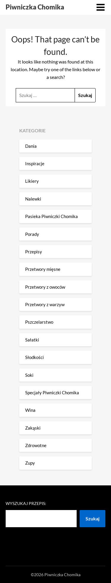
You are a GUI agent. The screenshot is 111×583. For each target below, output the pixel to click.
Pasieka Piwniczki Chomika (51, 216)
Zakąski (33, 428)
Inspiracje (34, 163)
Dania (31, 146)
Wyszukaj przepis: (26, 503)
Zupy (30, 463)
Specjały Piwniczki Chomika (52, 392)
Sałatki (32, 339)
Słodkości (34, 357)
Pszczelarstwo (39, 322)
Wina (30, 410)
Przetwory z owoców (45, 287)
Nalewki (33, 198)
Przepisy (33, 251)
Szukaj (92, 518)
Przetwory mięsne (42, 269)
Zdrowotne (35, 445)
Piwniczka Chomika (35, 7)
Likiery (32, 181)
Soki (29, 375)
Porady (32, 234)
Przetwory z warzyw (45, 304)
